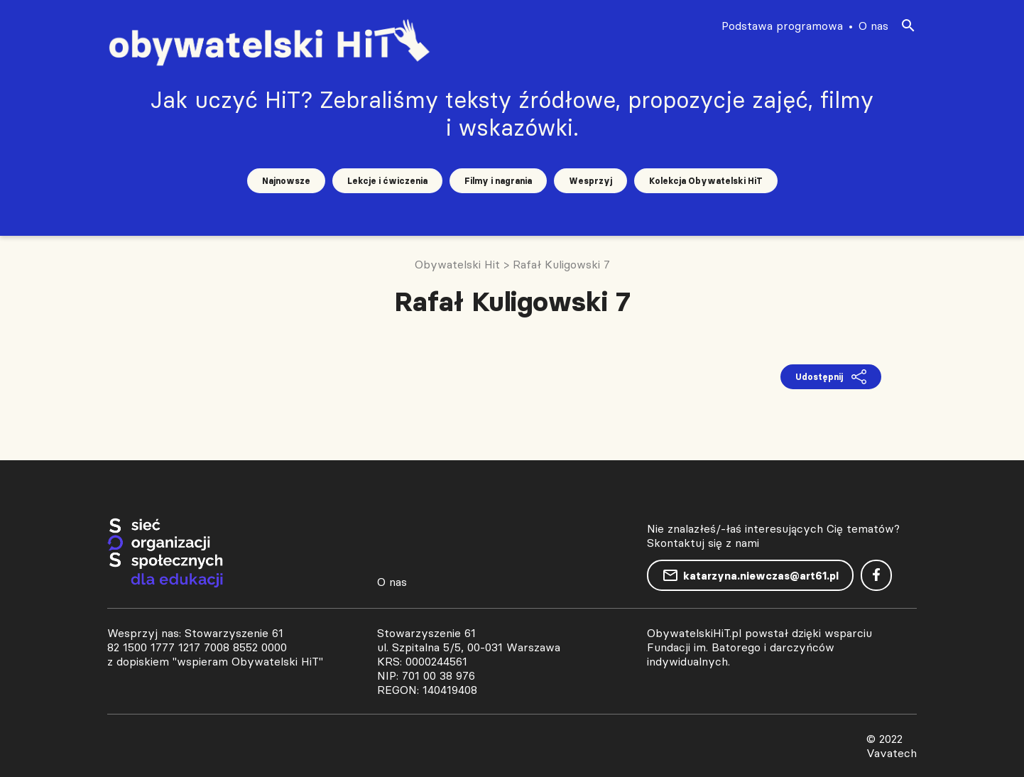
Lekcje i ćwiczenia (387, 180)
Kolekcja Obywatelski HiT (706, 180)
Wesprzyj (590, 180)
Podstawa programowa (782, 25)
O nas (873, 25)
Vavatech (891, 753)
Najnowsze (286, 180)
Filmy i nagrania (498, 180)
